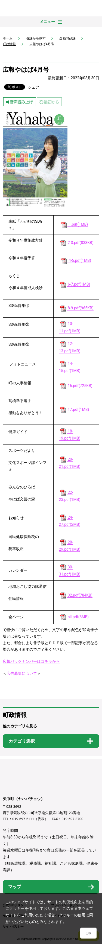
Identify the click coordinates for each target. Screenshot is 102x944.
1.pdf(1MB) (74, 224)
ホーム (8, 38)
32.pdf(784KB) (75, 595)
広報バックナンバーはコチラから (31, 661)
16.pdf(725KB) (75, 386)
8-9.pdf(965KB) (76, 308)
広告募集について (22, 673)
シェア (33, 87)
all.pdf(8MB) (74, 617)
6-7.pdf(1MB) (74, 284)
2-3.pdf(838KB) (76, 242)
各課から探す (36, 38)
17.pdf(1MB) (74, 409)
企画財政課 (67, 38)
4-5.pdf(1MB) (75, 260)
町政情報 (9, 44)
